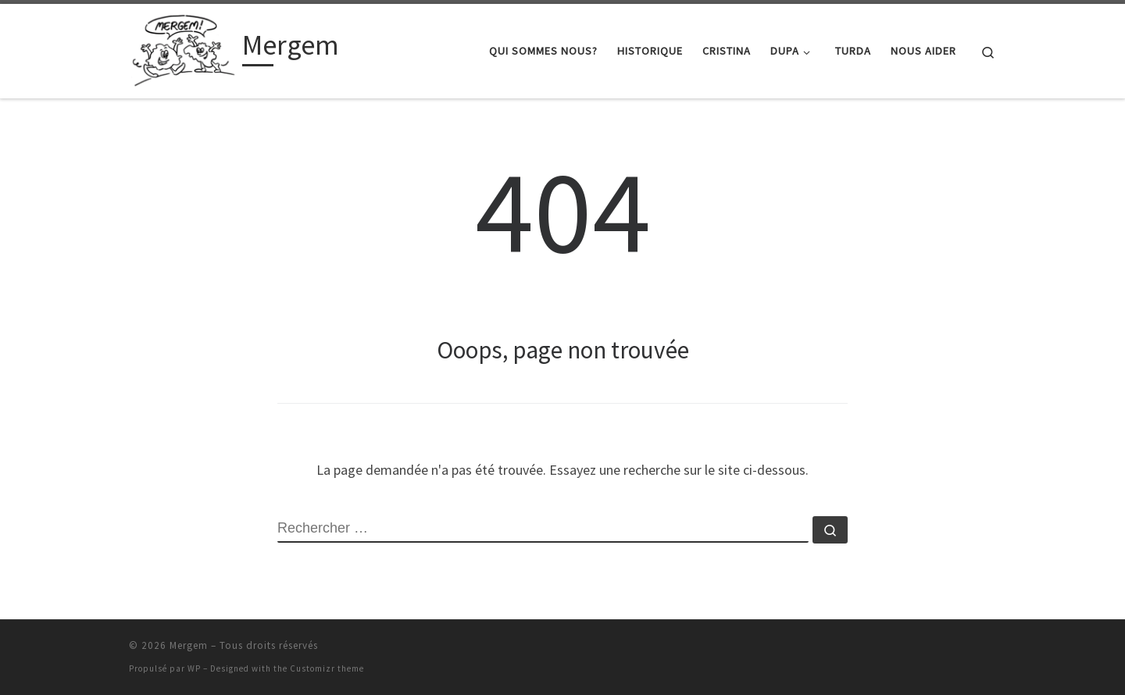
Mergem (189, 645)
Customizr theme (327, 668)
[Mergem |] (183, 48)
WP (194, 668)
